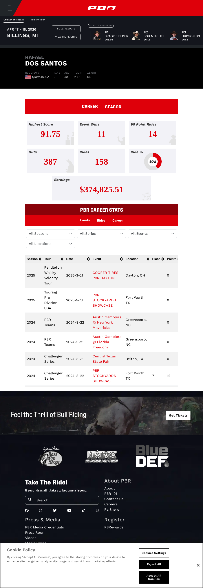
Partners (111, 509)
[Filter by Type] (152, 233)
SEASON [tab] (113, 106)
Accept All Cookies (153, 577)
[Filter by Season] (50, 233)
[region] (101, 565)
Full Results (66, 28)
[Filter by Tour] (101, 233)
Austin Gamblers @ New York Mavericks (107, 322)
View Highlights (66, 36)
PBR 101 (110, 494)
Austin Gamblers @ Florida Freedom (107, 342)
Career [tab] (117, 220)
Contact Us (113, 499)
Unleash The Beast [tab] (14, 19)
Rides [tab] (101, 220)
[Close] (198, 565)
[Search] (66, 500)
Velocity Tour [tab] (38, 19)
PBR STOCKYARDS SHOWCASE (104, 300)
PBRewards (113, 527)
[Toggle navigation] (11, 8)
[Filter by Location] (50, 244)
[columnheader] (34, 259)
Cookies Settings (154, 553)
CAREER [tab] (90, 106)
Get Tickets (178, 415)
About (109, 488)
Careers (110, 504)
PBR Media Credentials (44, 527)
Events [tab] (85, 220)
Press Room (35, 532)
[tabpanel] (101, 162)
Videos (30, 538)
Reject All (154, 564)
